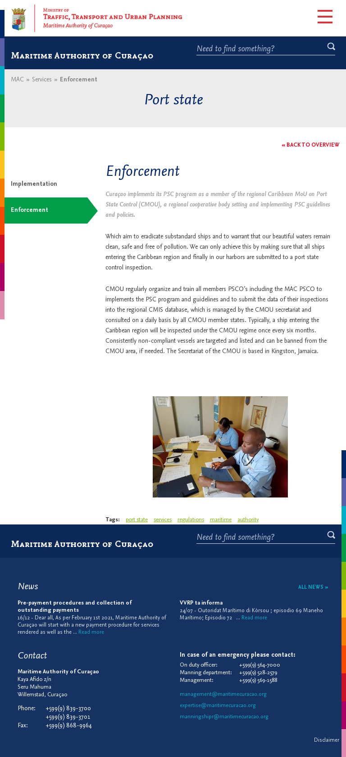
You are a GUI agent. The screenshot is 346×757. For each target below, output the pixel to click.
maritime (221, 520)
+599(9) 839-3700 (68, 708)
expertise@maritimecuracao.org (218, 705)
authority (248, 520)
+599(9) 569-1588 (258, 680)
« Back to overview (310, 145)
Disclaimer (326, 740)
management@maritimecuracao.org (223, 694)
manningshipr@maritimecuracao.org (224, 717)
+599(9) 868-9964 (69, 725)
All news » (313, 587)
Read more (91, 632)
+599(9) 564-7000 (259, 665)
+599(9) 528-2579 (258, 673)
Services (42, 79)
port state (137, 520)
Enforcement (29, 210)
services (163, 520)
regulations (191, 520)
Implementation (34, 184)
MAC (17, 79)
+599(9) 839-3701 (68, 717)
